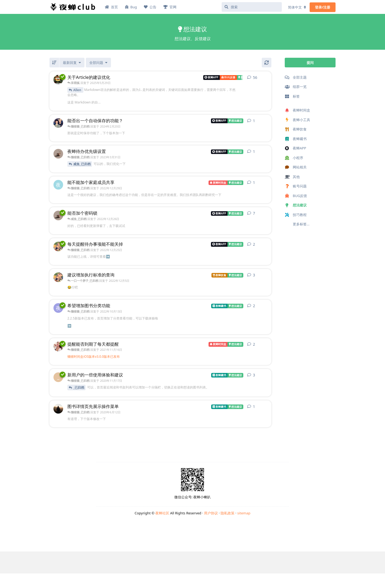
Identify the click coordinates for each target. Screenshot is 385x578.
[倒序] (54, 62)
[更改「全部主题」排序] (71, 62)
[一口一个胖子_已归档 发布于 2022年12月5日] (58, 246)
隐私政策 (227, 513)
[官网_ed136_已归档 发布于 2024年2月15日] (58, 123)
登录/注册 (322, 7)
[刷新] (266, 62)
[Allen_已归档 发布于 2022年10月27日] (58, 79)
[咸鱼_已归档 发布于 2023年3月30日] (58, 154)
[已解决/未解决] (98, 62)
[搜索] (252, 7)
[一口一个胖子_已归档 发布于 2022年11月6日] (58, 277)
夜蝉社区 (162, 513)
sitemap (243, 513)
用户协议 (211, 513)
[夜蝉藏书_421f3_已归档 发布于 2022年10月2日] (58, 308)
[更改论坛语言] (297, 7)
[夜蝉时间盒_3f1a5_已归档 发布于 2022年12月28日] (58, 185)
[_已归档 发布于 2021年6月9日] (58, 346)
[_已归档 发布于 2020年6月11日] (58, 409)
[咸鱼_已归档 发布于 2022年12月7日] (58, 215)
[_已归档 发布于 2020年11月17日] (58, 377)
